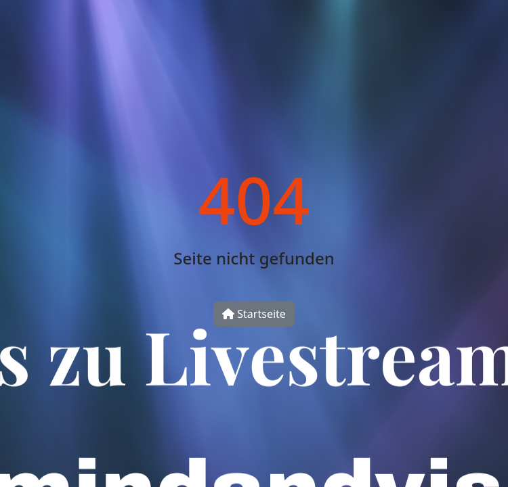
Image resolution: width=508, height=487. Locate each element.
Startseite (254, 313)
